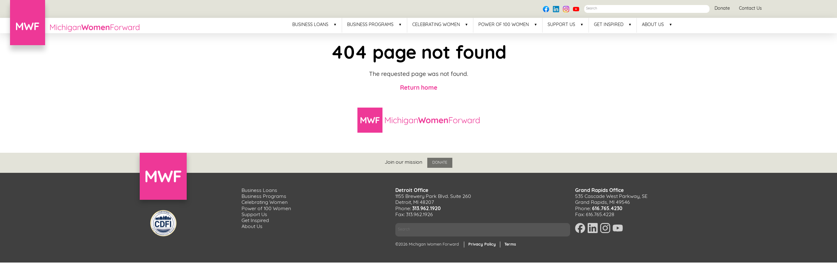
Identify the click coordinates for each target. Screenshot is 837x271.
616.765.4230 (607, 208)
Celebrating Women (436, 25)
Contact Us (750, 8)
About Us (653, 25)
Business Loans (310, 25)
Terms (510, 244)
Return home (418, 88)
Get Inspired (608, 25)
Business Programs (370, 25)
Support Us (561, 25)
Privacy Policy (482, 244)
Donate (722, 8)
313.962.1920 (426, 208)
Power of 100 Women (503, 25)
